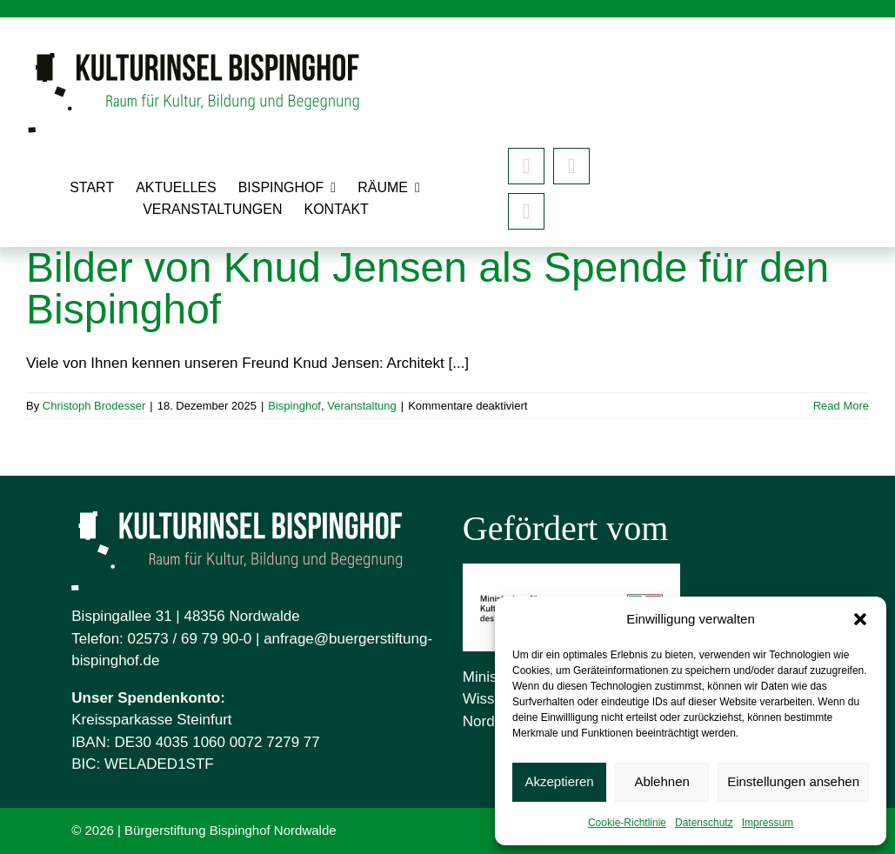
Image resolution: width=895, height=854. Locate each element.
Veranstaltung (362, 405)
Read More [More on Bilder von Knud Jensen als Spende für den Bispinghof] (841, 405)
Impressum (767, 823)
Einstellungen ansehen (793, 781)
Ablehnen (661, 781)
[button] (860, 619)
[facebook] (526, 166)
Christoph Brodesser (94, 405)
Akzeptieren (558, 781)
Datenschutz (704, 823)
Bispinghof (294, 405)
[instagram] (571, 166)
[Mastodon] (526, 211)
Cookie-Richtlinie (627, 823)
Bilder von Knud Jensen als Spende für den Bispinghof (427, 288)
